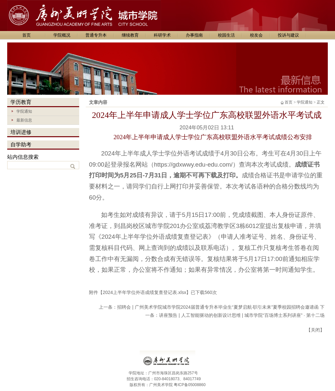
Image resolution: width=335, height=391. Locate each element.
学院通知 (19, 110)
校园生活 (226, 35)
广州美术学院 (161, 385)
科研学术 (162, 35)
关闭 (315, 330)
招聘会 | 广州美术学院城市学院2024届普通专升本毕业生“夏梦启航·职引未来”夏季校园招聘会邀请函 (218, 307)
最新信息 (19, 119)
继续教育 (130, 35)
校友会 (256, 35)
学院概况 (61, 35)
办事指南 (194, 35)
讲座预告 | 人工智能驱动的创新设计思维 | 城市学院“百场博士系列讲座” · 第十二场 (242, 315)
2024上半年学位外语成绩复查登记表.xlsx (144, 292)
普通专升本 (96, 35)
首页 (26, 35)
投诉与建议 (288, 35)
